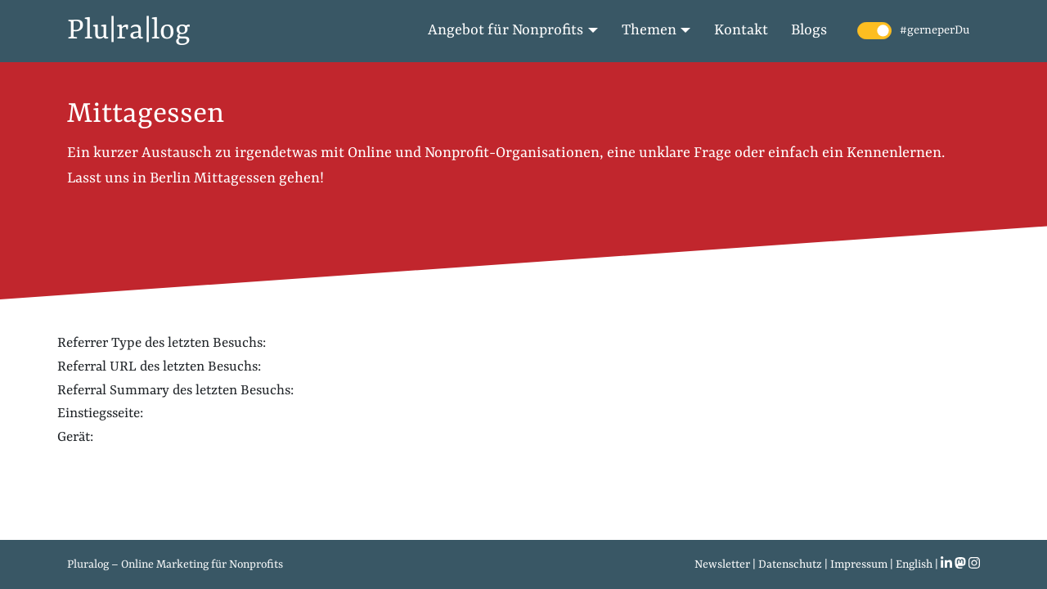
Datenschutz (790, 564)
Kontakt (741, 30)
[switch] (874, 30)
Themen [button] (649, 30)
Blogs (809, 30)
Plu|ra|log (129, 31)
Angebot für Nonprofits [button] (505, 30)
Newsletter (722, 564)
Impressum (858, 564)
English (914, 564)
